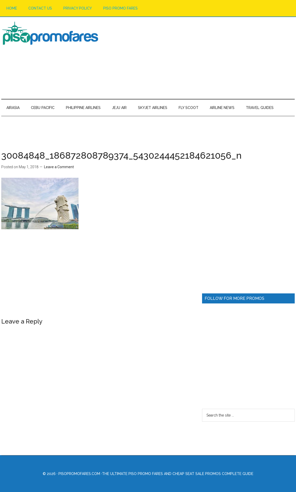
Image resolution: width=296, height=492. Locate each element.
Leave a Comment (59, 167)
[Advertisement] (201, 58)
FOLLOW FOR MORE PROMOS (234, 298)
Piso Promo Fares (50, 33)
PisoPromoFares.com (79, 474)
